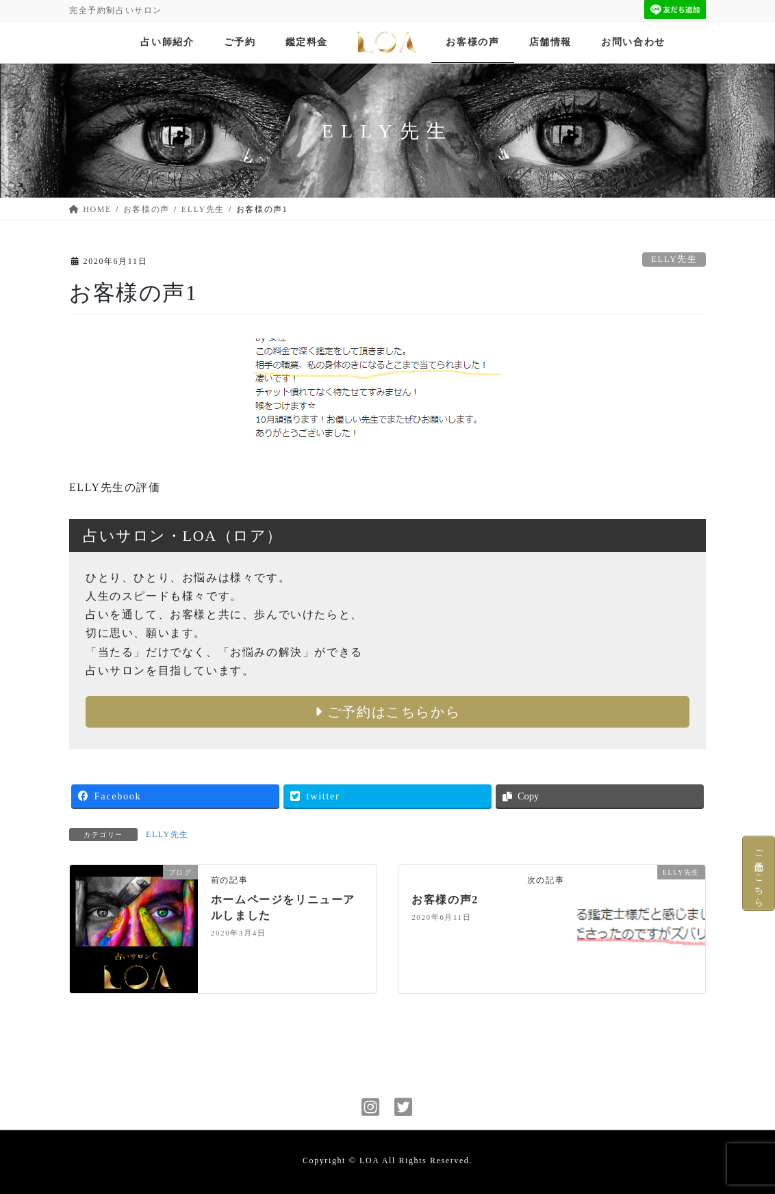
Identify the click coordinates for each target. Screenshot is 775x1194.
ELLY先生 (674, 259)
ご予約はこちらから (388, 711)
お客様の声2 (445, 899)
